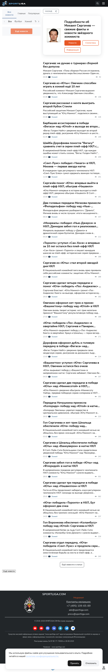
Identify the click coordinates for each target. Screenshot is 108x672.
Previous (4, 21)
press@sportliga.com (79, 613)
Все (10, 21)
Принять (74, 663)
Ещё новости (21, 31)
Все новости (9, 13)
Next (39, 21)
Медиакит (79, 597)
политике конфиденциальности (42, 656)
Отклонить (91, 663)
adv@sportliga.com (79, 609)
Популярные (34, 13)
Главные (22, 13)
